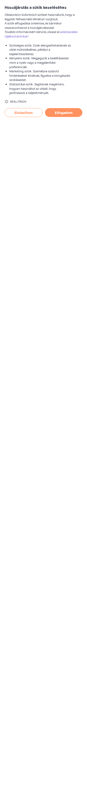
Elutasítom (23, 112)
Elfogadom (64, 112)
